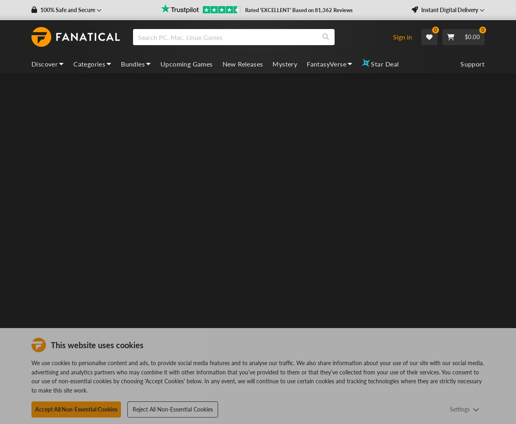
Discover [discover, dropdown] (47, 64)
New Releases (243, 64)
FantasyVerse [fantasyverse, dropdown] (329, 64)
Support (472, 64)
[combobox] (259, 37)
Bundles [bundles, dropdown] (136, 64)
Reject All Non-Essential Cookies (173, 409)
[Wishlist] (429, 37)
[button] (66, 10)
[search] (225, 37)
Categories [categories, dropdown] (92, 64)
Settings (464, 409)
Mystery (285, 64)
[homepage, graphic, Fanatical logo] (75, 37)
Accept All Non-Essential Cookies (76, 409)
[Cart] (463, 37)
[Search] (326, 37)
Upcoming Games (186, 64)
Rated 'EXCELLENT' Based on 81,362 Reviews (299, 10)
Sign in (402, 37)
